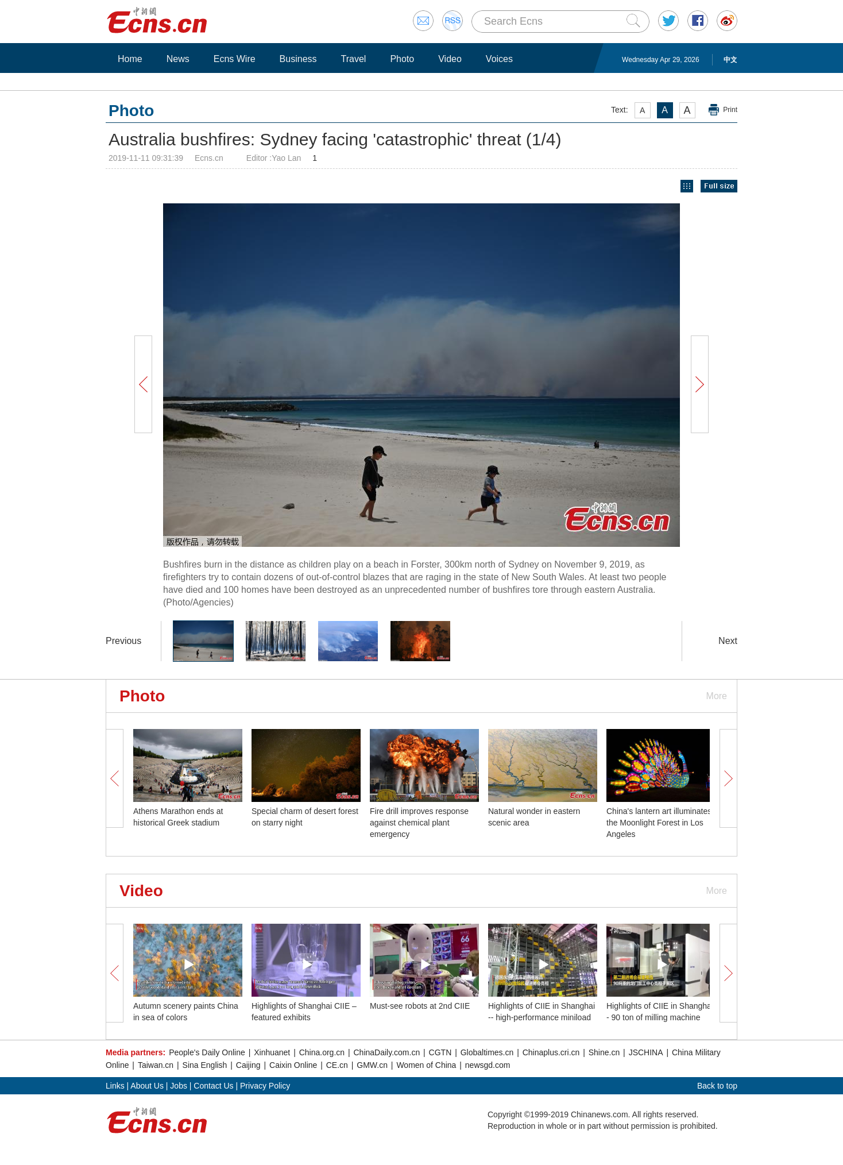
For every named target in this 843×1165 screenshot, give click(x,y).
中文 (730, 60)
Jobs (178, 1085)
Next (727, 641)
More (716, 696)
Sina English (205, 1065)
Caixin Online (293, 1065)
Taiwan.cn (155, 1065)
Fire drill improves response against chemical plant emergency (419, 823)
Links (115, 1085)
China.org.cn (322, 1052)
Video (450, 59)
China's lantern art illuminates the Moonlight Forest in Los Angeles (658, 823)
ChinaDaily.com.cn (387, 1052)
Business (298, 59)
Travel (353, 59)
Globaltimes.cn (487, 1052)
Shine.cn (604, 1052)
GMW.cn (372, 1065)
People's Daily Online (207, 1052)
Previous (123, 641)
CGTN (440, 1052)
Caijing (248, 1065)
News (178, 59)
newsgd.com (488, 1065)
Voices (499, 59)
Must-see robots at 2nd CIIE (420, 1005)
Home (130, 59)
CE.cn (337, 1065)
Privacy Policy (265, 1085)
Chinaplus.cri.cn (551, 1052)
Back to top (717, 1085)
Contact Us (213, 1085)
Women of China (426, 1065)
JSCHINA (646, 1052)
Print (730, 110)
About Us (147, 1085)
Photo (402, 59)
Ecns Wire (235, 59)
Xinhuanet (272, 1052)
